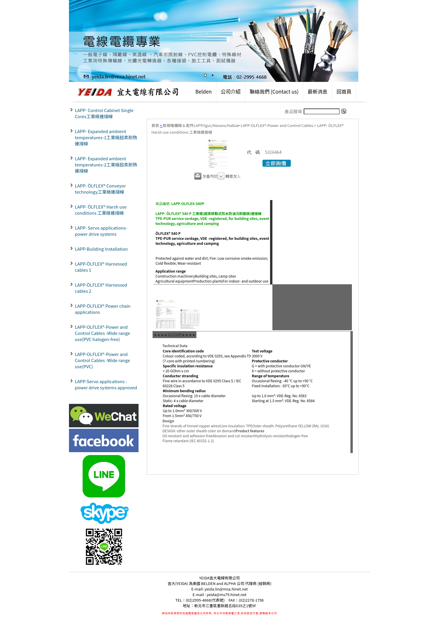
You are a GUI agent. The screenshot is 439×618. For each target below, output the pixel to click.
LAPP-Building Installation (101, 249)
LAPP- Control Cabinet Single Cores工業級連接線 (104, 113)
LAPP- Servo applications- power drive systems (101, 231)
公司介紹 (231, 91)
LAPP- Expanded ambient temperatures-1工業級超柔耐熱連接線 (106, 137)
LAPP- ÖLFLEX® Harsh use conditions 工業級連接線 (101, 210)
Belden (203, 91)
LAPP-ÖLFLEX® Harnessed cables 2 (101, 288)
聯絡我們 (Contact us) (274, 91)
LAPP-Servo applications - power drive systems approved (106, 384)
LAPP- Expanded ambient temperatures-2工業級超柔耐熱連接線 (106, 164)
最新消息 (317, 91)
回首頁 (343, 91)
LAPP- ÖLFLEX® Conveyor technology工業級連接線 (100, 189)
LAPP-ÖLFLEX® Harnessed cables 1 (101, 267)
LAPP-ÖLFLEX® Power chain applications (102, 309)
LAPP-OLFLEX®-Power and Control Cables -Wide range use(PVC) (102, 360)
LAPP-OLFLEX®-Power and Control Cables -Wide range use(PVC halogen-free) (102, 333)
